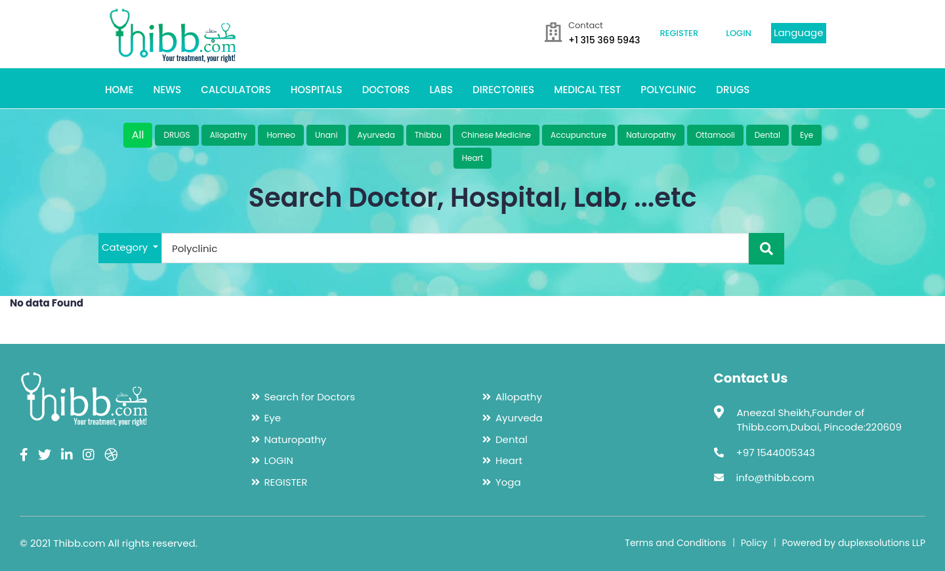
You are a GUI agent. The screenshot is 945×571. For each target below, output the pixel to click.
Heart (473, 157)
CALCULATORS (236, 89)
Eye (806, 134)
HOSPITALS (317, 89)
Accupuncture (578, 134)
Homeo (280, 134)
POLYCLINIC (668, 89)
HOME (119, 89)
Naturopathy (651, 134)
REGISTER (679, 33)
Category (126, 247)
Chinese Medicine (496, 134)
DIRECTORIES (503, 89)
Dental (767, 134)
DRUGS (732, 89)
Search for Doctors (309, 397)
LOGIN (738, 33)
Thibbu (428, 134)
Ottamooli (715, 134)
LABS (441, 89)
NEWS (167, 89)
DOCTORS (386, 89)
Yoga (508, 482)
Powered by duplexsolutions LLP (853, 542)
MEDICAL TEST (587, 89)
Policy (754, 542)
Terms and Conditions (675, 542)
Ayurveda (375, 134)
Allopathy (228, 134)
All (138, 134)
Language (799, 32)
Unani (326, 134)
